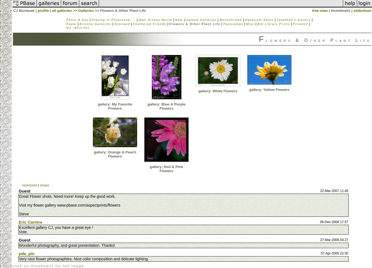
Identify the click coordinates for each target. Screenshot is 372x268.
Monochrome (230, 19)
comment (29, 185)
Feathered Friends (149, 24)
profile (43, 11)
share (44, 185)
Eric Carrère (30, 222)
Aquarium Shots (259, 19)
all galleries (62, 11)
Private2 (300, 24)
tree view (320, 11)
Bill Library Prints (274, 24)
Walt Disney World (155, 19)
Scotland (122, 24)
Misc (250, 24)
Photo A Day (77, 19)
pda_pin (27, 253)
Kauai (71, 24)
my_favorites (77, 27)
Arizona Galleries (95, 24)
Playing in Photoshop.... (114, 19)
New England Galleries (195, 19)
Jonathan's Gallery (294, 19)
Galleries (86, 11)
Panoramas (233, 24)
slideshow (362, 11)
